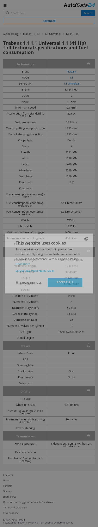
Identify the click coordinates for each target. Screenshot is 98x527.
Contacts (8, 475)
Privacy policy (10, 513)
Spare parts (9, 497)
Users (6, 480)
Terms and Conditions (15, 507)
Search (88, 13)
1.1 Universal (53, 34)
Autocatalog (10, 34)
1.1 (38, 34)
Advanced (49, 21)
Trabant (28, 34)
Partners (7, 486)
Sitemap (7, 491)
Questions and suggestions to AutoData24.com (29, 502)
